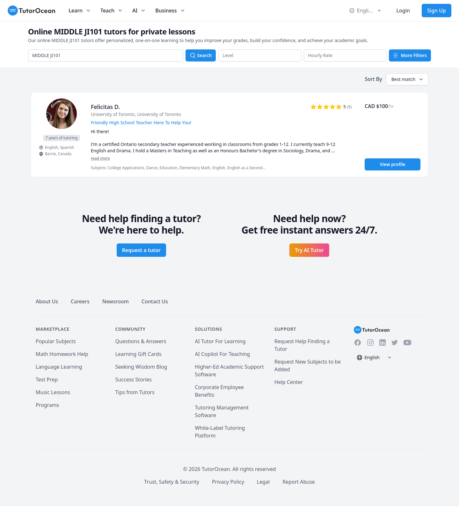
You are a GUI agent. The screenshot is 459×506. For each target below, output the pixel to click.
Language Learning (59, 366)
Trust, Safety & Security (171, 481)
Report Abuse (298, 481)
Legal (263, 481)
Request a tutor (141, 250)
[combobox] (105, 55)
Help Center (288, 382)
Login (403, 10)
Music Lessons (53, 392)
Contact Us (155, 301)
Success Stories (133, 379)
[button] (259, 55)
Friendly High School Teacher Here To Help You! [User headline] (141, 122)
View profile (392, 164)
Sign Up (436, 10)
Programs (47, 404)
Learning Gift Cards (138, 354)
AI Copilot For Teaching (222, 354)
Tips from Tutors (135, 392)
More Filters (410, 55)
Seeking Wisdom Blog (141, 366)
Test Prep (47, 379)
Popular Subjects (56, 341)
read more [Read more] (100, 158)
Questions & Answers (140, 341)
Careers (80, 301)
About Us (47, 301)
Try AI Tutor (309, 250)
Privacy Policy (228, 481)
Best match (407, 79)
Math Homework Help (62, 354)
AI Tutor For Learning (220, 341)
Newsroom (115, 301)
